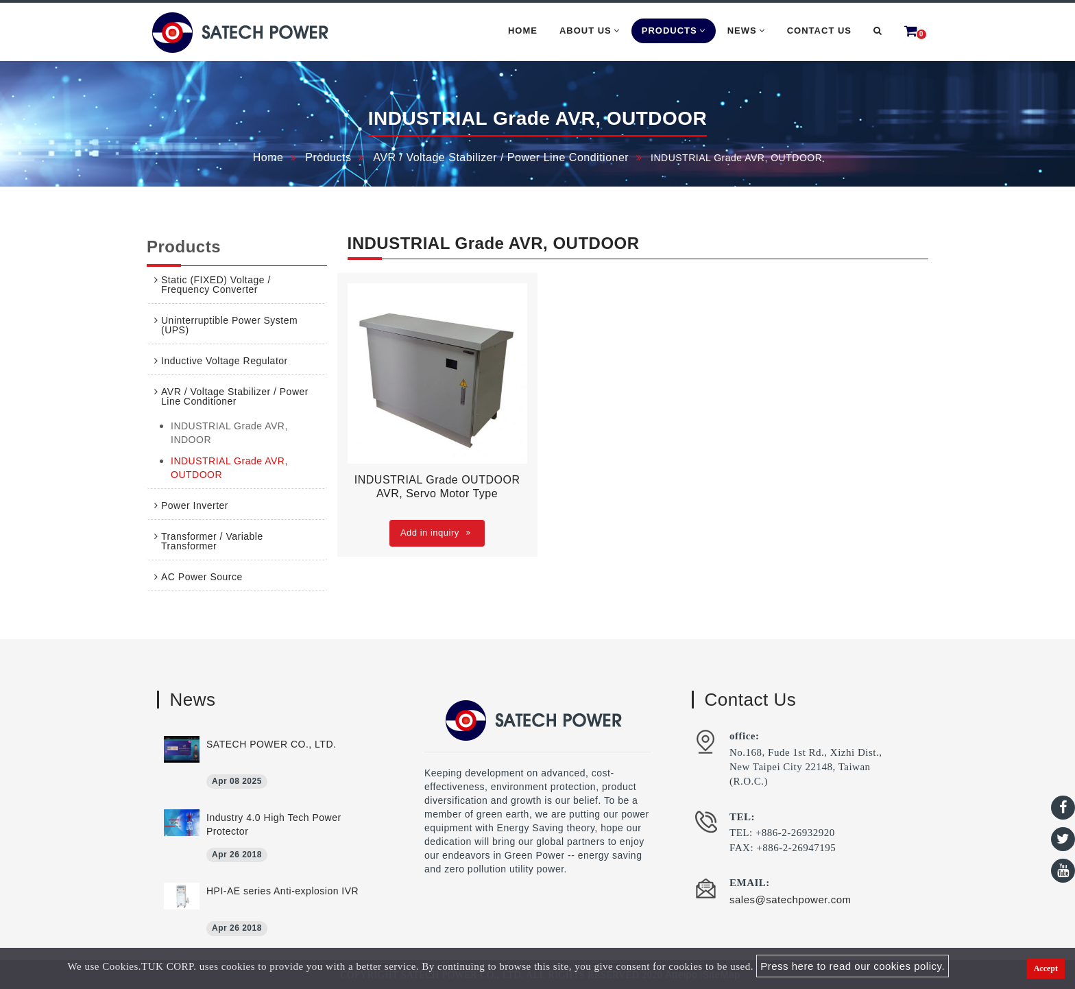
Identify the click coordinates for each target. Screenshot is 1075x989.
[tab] (237, 284)
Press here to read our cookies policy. (852, 966)
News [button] (746, 31)
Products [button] (673, 31)
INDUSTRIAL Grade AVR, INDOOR (229, 432)
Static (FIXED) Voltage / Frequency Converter (216, 284)
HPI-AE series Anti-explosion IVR (282, 890)
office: (744, 735)
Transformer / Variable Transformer (212, 541)
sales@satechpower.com (790, 899)
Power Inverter (194, 505)
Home (268, 157)
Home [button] (523, 30)
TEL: (742, 816)
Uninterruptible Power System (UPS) (229, 325)
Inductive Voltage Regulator (224, 360)
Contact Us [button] (819, 30)
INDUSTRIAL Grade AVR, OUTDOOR (229, 467)
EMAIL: (749, 882)
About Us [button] (589, 31)
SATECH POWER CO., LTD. (271, 744)
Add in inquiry (435, 532)
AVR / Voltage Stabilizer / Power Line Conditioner (501, 157)
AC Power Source (202, 576)
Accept (1046, 968)
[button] (878, 31)
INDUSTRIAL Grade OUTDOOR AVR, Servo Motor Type (437, 486)
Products (328, 157)
